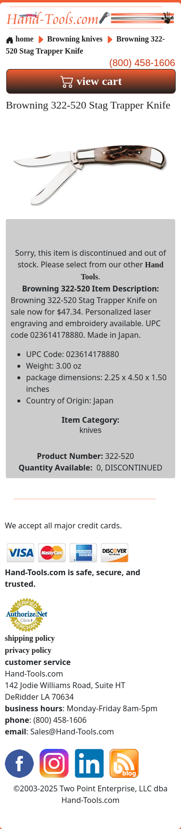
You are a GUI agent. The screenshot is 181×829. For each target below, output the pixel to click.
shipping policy (30, 638)
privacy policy (28, 650)
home (19, 39)
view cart (91, 81)
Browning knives (75, 39)
